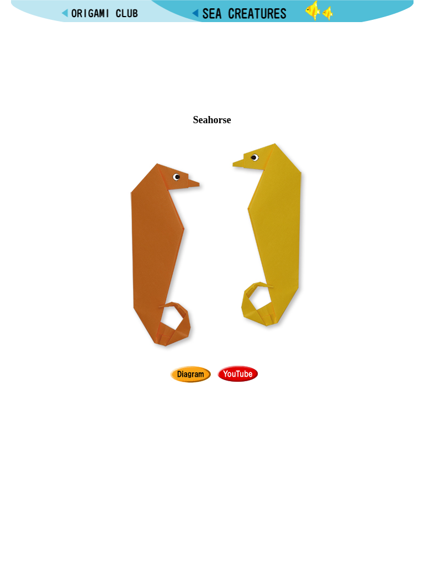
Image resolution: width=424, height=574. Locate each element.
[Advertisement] (212, 56)
